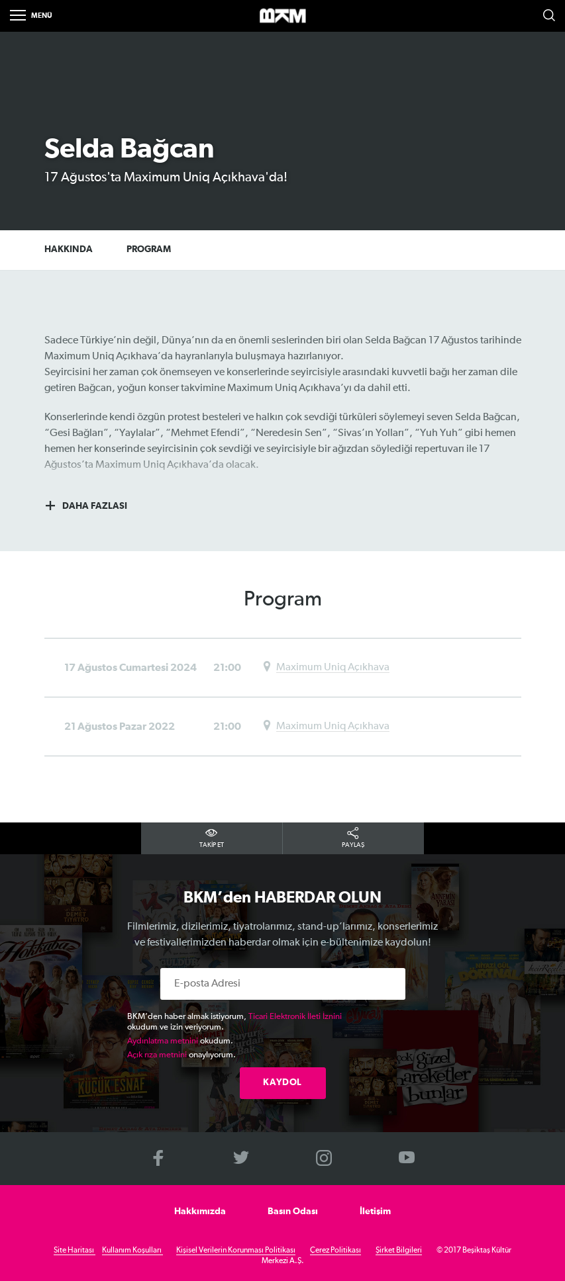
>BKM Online (283, 16)
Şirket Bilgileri (399, 1251)
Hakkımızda (200, 1211)
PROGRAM (154, 250)
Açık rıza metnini (157, 1055)
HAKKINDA (68, 250)
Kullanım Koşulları (132, 1251)
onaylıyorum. (181, 1055)
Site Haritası (74, 1251)
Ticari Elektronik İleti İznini (295, 1016)
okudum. (180, 1041)
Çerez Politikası (335, 1251)
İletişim (375, 1211)
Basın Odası (293, 1211)
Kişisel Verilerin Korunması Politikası (235, 1251)
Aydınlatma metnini (162, 1041)
